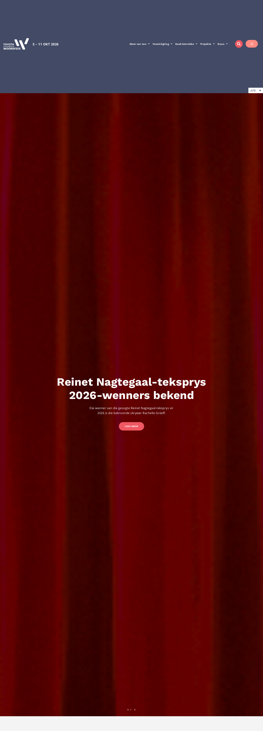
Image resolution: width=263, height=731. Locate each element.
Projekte (207, 44)
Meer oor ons (140, 44)
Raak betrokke (186, 44)
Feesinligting (162, 44)
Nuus (223, 44)
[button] (239, 44)
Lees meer (131, 426)
